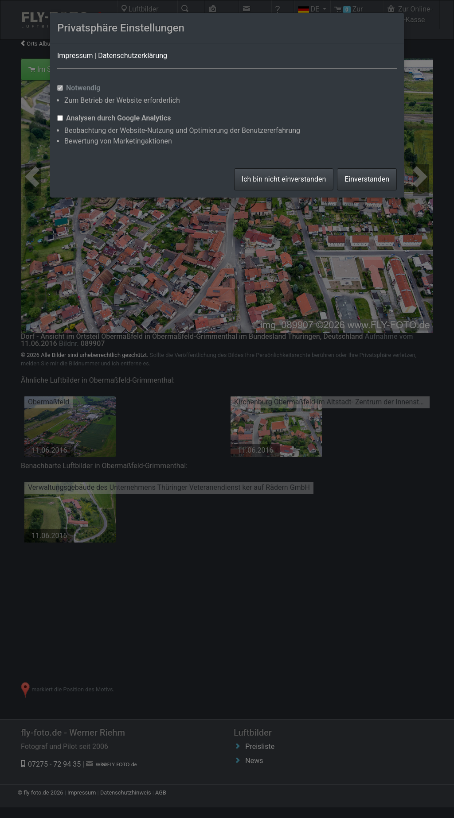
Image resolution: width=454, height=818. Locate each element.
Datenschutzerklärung (132, 55)
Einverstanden (366, 179)
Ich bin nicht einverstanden (284, 179)
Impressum (75, 55)
